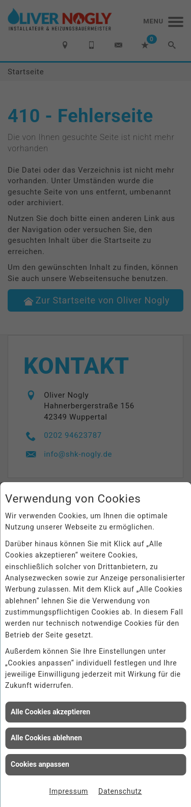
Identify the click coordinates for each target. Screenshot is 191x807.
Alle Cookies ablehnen (46, 738)
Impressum (69, 791)
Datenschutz (120, 791)
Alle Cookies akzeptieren (50, 712)
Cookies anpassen (40, 764)
